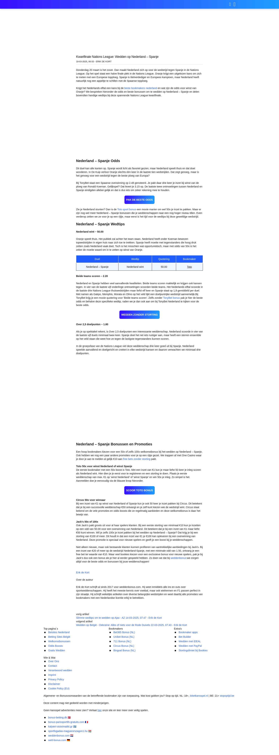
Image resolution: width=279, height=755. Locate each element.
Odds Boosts (51, 682)
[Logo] (139, 713)
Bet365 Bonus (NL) (120, 668)
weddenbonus (167, 538)
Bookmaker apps (184, 668)
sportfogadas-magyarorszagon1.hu (200, 744)
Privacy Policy (156, 706)
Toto (189, 253)
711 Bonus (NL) (118, 678)
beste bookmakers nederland (139, 88)
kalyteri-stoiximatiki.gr (154, 744)
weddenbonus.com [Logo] (61, 4)
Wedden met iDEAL (186, 678)
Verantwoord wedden (114, 706)
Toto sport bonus (124, 196)
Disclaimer (177, 706)
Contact (90, 706)
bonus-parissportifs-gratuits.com (109, 744)
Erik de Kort (109, 553)
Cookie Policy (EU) (200, 706)
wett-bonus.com (156, 749)
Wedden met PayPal (186, 682)
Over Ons (73, 706)
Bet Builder (181, 673)
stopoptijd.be (224, 720)
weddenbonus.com (124, 749)
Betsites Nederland (55, 668)
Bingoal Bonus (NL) (121, 687)
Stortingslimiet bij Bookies (191, 687)
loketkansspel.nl (197, 720)
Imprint (137, 706)
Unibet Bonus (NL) (120, 673)
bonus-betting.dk (67, 744)
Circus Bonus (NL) (120, 682)
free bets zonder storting (124, 443)
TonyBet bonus (159, 289)
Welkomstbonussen (56, 678)
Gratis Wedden (52, 687)
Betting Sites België (56, 673)
